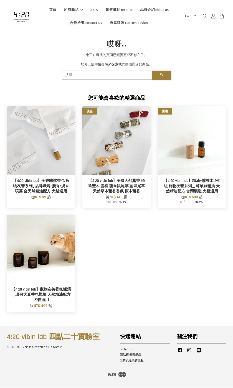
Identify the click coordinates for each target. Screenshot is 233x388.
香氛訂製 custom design (129, 23)
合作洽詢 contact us (86, 23)
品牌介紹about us (154, 10)
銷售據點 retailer (119, 10)
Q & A (94, 10)
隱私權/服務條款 (131, 355)
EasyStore (56, 347)
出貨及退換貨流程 (132, 361)
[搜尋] (107, 75)
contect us (126, 350)
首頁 (52, 10)
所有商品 (73, 10)
